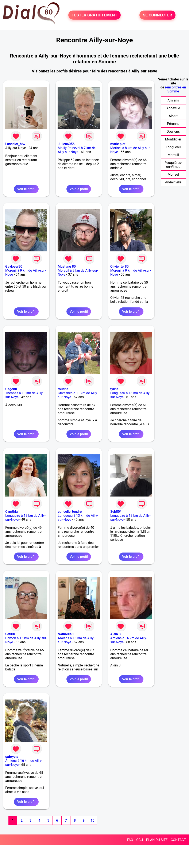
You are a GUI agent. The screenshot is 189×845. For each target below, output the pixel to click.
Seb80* (116, 512)
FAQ (130, 840)
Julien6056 (66, 144)
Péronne (173, 124)
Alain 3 (115, 634)
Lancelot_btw (15, 144)
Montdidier (173, 139)
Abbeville (173, 108)
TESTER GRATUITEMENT (94, 15)
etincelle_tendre (70, 512)
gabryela (11, 757)
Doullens (173, 131)
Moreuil (173, 155)
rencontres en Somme (175, 89)
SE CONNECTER (157, 15)
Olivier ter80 (119, 266)
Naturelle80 (66, 634)
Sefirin (10, 634)
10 (92, 820)
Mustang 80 (67, 266)
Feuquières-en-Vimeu (173, 165)
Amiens (173, 100)
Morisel (173, 174)
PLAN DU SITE (157, 840)
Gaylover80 (13, 266)
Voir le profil (26, 189)
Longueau (173, 147)
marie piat (118, 144)
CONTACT (178, 840)
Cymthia (11, 512)
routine (63, 389)
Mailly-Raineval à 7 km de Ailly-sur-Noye (77, 150)
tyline (114, 389)
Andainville (173, 182)
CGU (139, 840)
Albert (173, 116)
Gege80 (11, 389)
